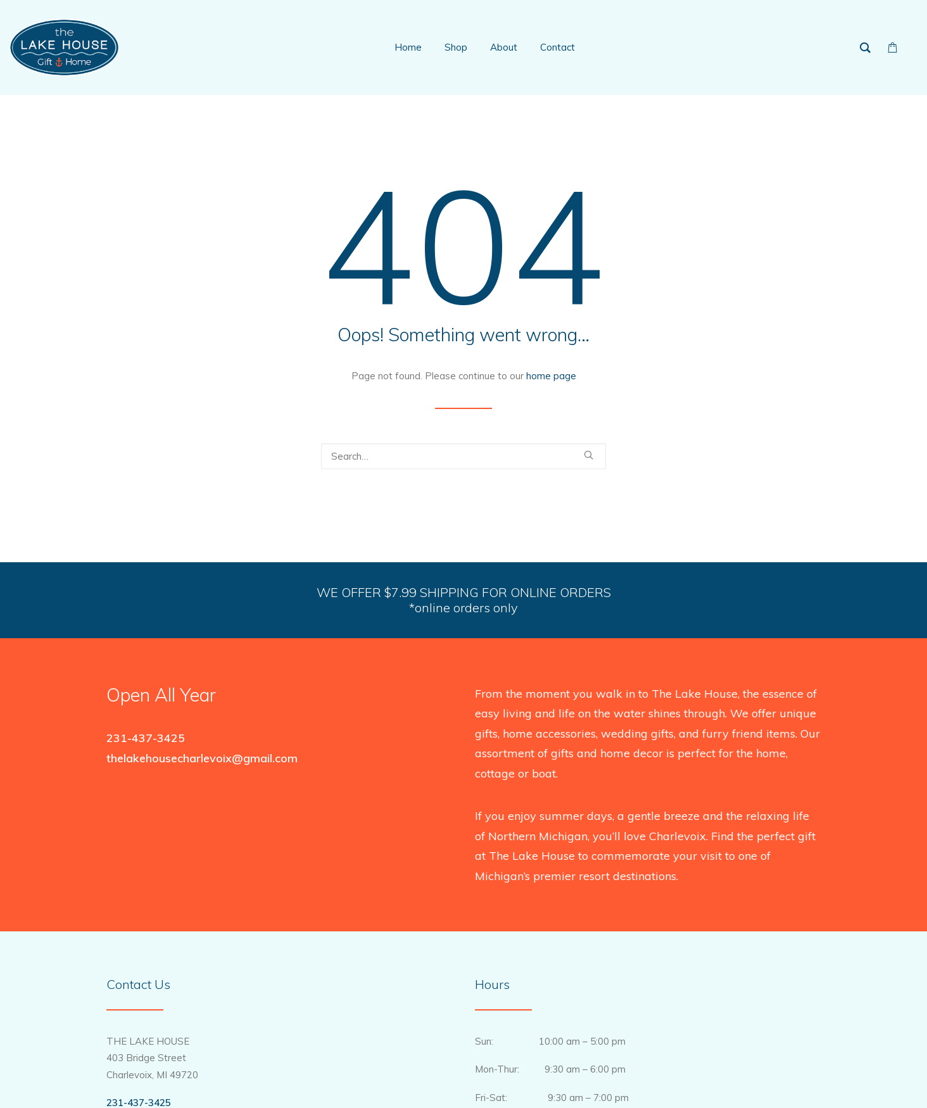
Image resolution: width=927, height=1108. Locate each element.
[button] (588, 455)
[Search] (463, 456)
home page (551, 376)
